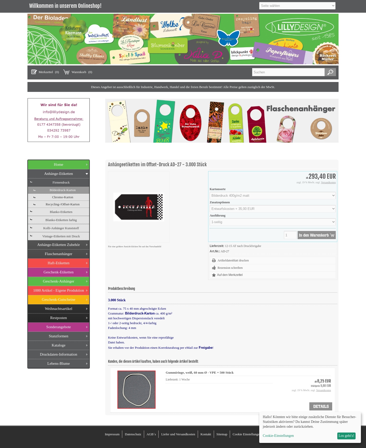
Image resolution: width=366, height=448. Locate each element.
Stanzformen (58, 336)
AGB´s (151, 434)
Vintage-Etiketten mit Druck (61, 236)
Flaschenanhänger (58, 254)
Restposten (58, 318)
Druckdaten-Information (58, 354)
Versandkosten (328, 182)
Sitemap (222, 434)
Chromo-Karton (62, 197)
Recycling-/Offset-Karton (63, 204)
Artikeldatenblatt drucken (233, 260)
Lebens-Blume (58, 363)
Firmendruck (61, 182)
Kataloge (58, 345)
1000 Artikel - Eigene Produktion (58, 290)
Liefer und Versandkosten (178, 434)
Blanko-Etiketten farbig (61, 220)
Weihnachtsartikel (58, 309)
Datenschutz (133, 434)
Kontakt (206, 434)
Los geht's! (346, 436)
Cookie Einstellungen (247, 434)
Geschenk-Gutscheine (58, 299)
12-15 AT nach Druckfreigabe (243, 246)
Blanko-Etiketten (61, 212)
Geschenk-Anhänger (58, 281)
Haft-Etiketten (59, 263)
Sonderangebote (58, 327)
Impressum (112, 434)
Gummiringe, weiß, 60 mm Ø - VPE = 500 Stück (200, 372)
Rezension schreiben (230, 268)
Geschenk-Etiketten (58, 272)
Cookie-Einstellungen (278, 436)
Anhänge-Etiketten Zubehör (58, 245)
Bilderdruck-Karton (63, 190)
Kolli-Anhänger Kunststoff (61, 228)
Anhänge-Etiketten (58, 174)
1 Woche (184, 379)
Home (58, 164)
